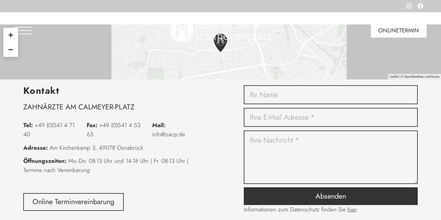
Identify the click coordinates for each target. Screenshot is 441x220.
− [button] (10, 49)
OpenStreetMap (414, 76)
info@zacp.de (168, 134)
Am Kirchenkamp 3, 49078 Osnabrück (96, 148)
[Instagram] (409, 6)
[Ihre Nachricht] (331, 157)
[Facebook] (421, 6)
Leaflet (394, 76)
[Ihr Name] (331, 95)
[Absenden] (331, 196)
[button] (23, 30)
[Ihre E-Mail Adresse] (331, 117)
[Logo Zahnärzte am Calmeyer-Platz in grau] (220, 30)
